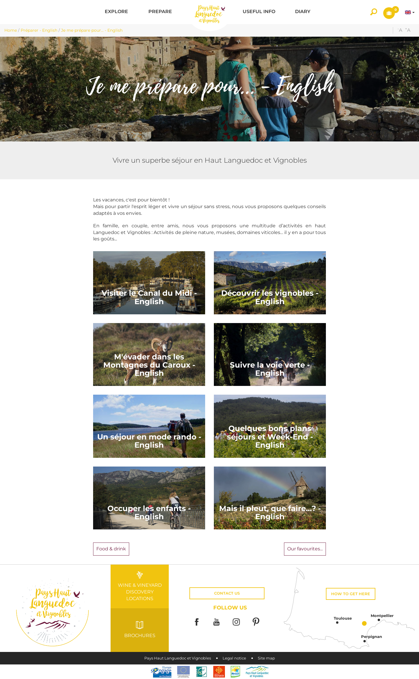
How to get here (350, 594)
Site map (266, 658)
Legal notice (234, 658)
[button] (116, 12)
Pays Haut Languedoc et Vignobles (177, 658)
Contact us (227, 593)
